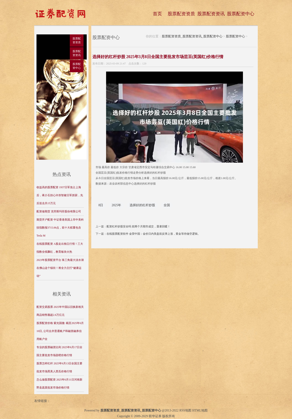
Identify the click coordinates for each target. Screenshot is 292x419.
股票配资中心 (240, 13)
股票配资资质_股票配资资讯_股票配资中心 (192, 36)
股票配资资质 (181, 13)
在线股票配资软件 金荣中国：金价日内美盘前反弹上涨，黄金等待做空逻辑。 (153, 233)
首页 (157, 13)
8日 (100, 205)
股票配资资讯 (211, 13)
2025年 (116, 205)
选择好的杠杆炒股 (142, 205)
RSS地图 (185, 410)
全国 (167, 205)
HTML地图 (200, 410)
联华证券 (155, 416)
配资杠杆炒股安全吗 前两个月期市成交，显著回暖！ (138, 226)
